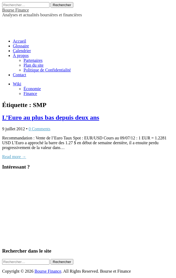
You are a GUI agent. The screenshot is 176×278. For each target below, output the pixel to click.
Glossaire (21, 46)
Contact (19, 75)
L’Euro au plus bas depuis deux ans (50, 117)
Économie (32, 88)
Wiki (17, 84)
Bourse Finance (15, 10)
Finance (30, 93)
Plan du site (34, 65)
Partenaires (33, 60)
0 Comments (39, 129)
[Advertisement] (64, 25)
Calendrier (22, 50)
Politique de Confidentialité (47, 70)
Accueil (19, 41)
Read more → (14, 156)
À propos (21, 55)
